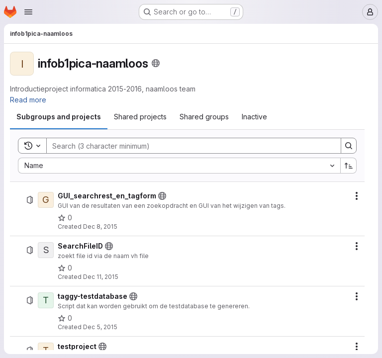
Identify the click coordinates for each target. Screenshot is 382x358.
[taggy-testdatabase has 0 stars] (65, 318)
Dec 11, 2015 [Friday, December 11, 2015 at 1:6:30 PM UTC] (100, 276)
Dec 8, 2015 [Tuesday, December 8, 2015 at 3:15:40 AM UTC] (100, 226)
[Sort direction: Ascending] (349, 166)
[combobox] (179, 166)
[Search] (188, 146)
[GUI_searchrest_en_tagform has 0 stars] (65, 218)
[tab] (58, 116)
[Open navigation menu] (28, 12)
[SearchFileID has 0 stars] (65, 268)
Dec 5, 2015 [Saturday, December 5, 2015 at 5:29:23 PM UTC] (100, 327)
